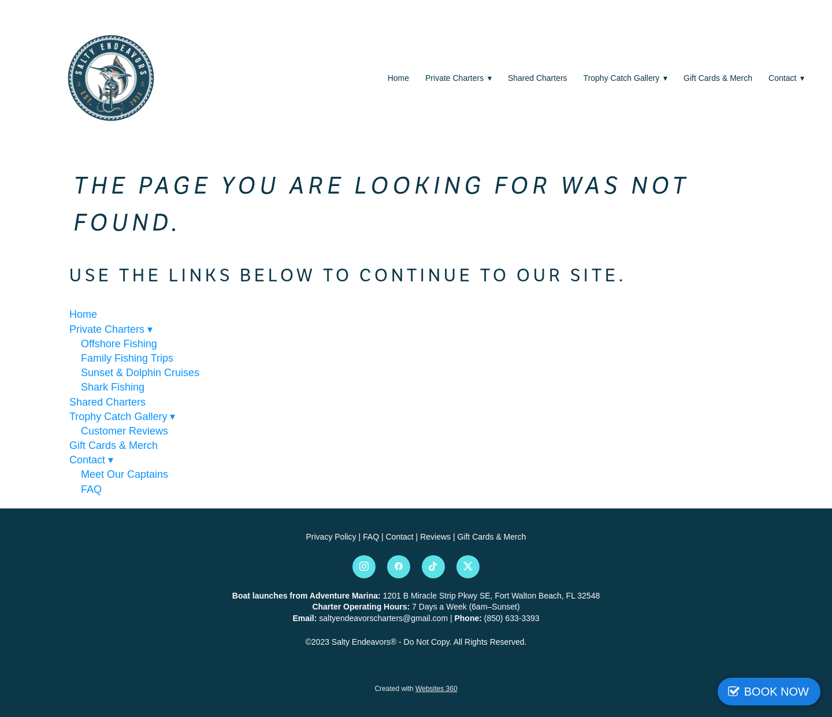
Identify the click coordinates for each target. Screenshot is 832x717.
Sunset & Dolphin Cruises (140, 372)
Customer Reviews (124, 431)
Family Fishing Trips (127, 358)
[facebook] (398, 566)
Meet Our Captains (124, 474)
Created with (415, 689)
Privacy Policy (331, 536)
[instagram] (364, 566)
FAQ (91, 489)
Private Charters (458, 78)
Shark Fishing (112, 387)
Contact (786, 78)
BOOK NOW (776, 691)
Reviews (436, 536)
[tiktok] (433, 566)
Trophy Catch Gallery (625, 78)
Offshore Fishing (119, 344)
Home (398, 78)
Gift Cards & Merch (718, 78)
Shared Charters (537, 78)
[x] (468, 566)
